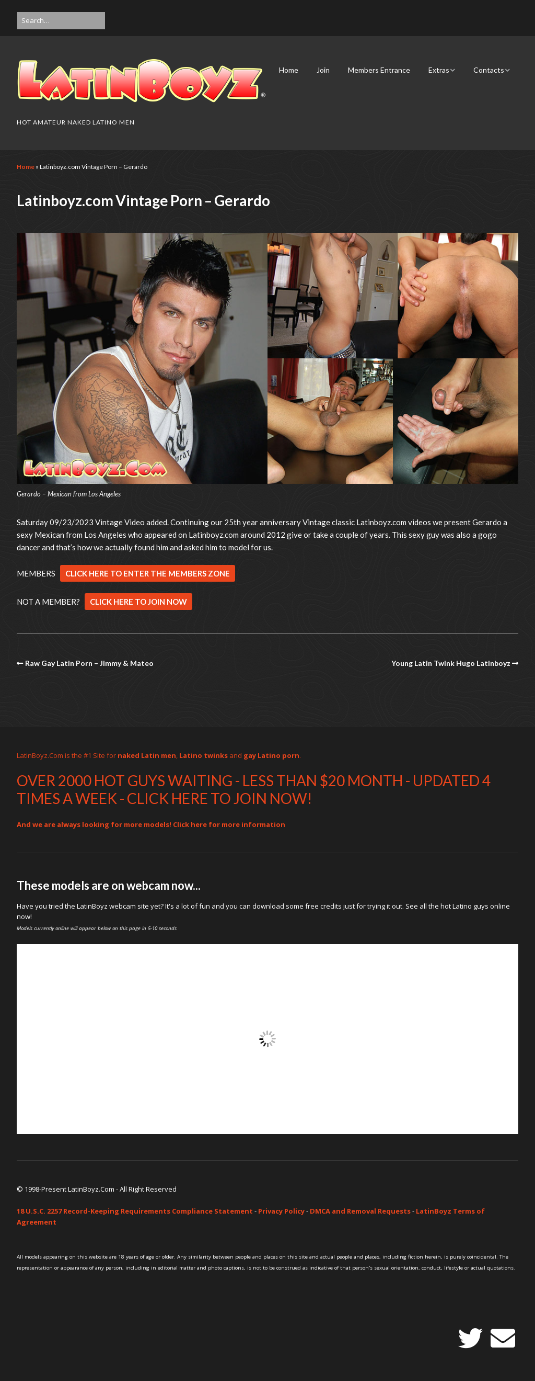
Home (288, 69)
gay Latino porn (271, 755)
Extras (438, 69)
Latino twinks (203, 755)
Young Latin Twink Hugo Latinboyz (450, 663)
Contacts (488, 69)
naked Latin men (147, 755)
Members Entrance (379, 69)
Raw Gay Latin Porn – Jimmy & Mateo (89, 663)
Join (323, 69)
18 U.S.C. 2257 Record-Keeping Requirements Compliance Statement (135, 1211)
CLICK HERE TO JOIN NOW (138, 601)
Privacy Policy (281, 1211)
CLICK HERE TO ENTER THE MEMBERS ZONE (147, 573)
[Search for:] (61, 21)
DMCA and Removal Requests (360, 1211)
